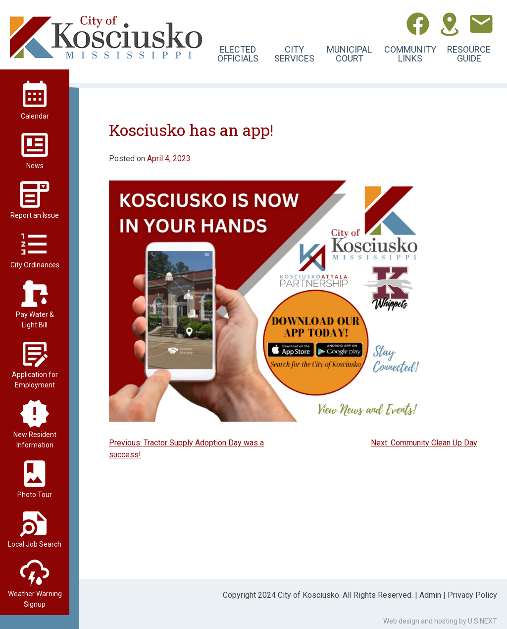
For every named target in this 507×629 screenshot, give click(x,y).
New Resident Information (34, 440)
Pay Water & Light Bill (35, 320)
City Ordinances (34, 265)
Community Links (410, 53)
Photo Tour (34, 495)
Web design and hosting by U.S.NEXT (440, 621)
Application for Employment (35, 380)
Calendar (35, 116)
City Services (294, 53)
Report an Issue (34, 215)
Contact (481, 23)
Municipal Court (349, 53)
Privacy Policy (472, 595)
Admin (430, 595)
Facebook (418, 23)
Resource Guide (469, 53)
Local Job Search (34, 544)
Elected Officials (237, 53)
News (35, 166)
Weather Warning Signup (35, 599)
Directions (449, 23)
